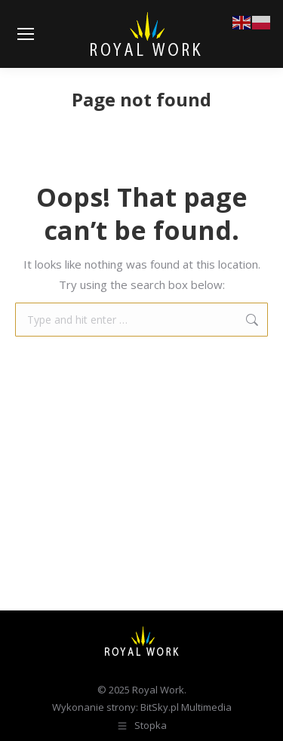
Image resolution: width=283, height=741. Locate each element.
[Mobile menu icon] (25, 34)
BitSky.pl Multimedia (186, 707)
